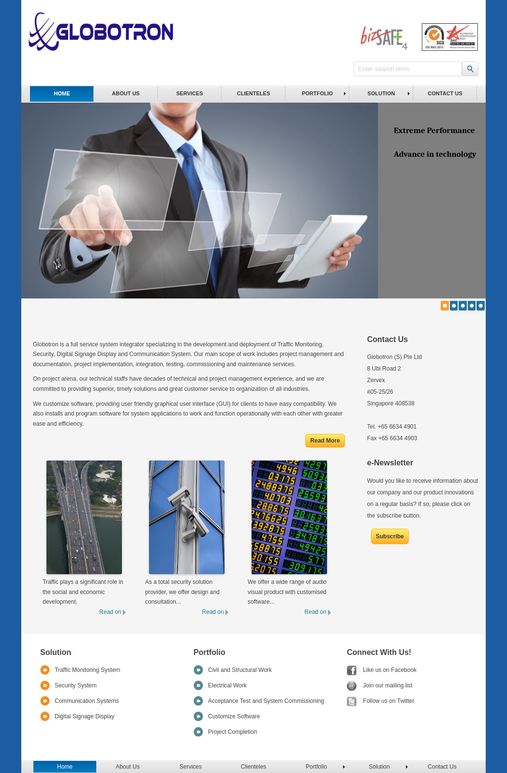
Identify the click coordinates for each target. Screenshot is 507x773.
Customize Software (234, 716)
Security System (76, 685)
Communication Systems (87, 701)
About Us (125, 93)
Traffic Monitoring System (87, 670)
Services (189, 93)
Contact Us (445, 93)
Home (62, 93)
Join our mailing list (379, 685)
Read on (112, 612)
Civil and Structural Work (240, 670)
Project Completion (232, 731)
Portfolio (317, 93)
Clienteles (253, 93)
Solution (381, 93)
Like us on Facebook (382, 670)
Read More (325, 440)
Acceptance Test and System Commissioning (266, 701)
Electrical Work (227, 685)
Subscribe (390, 536)
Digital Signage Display (84, 716)
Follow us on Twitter (380, 701)
